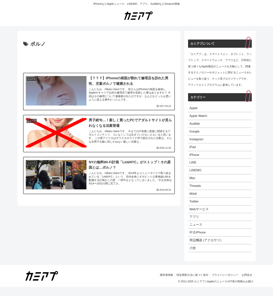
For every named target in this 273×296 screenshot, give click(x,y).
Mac (192, 183)
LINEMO (195, 174)
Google (194, 133)
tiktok (193, 199)
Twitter (194, 207)
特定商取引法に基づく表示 (191, 284)
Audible (195, 125)
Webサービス (199, 215)
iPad (192, 150)
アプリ (194, 224)
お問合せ (246, 284)
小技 (192, 257)
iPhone (194, 158)
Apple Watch (199, 117)
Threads (195, 191)
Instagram (197, 141)
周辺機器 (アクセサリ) (206, 249)
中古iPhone (198, 240)
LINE (193, 166)
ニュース (196, 232)
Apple (193, 108)
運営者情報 (164, 284)
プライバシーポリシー (224, 284)
